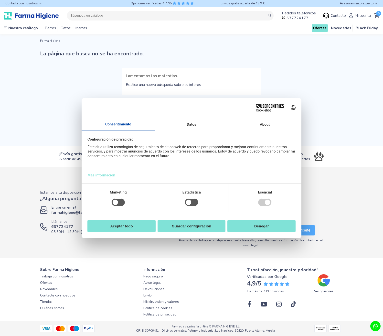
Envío (147, 295)
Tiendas (46, 301)
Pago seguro (153, 276)
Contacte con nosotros (57, 295)
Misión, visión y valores (161, 301)
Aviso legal (152, 282)
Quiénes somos (52, 308)
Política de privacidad (159, 314)
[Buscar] (170, 15)
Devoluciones (153, 289)
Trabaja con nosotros (56, 276)
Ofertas (46, 282)
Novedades (49, 289)
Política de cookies (157, 308)
